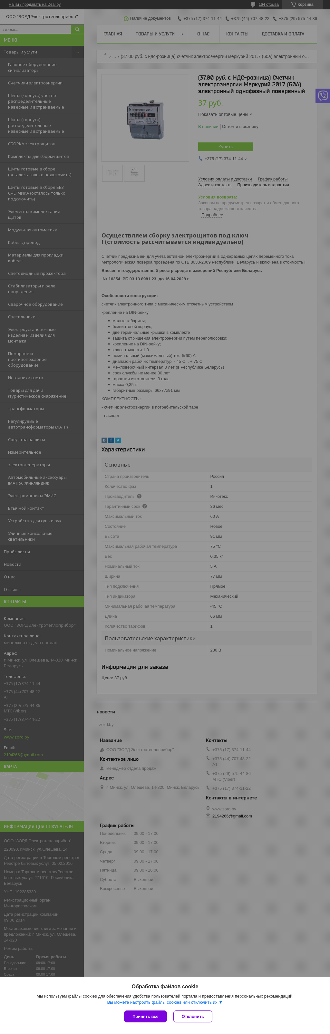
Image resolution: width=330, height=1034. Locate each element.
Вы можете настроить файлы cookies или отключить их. (162, 1002)
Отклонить (193, 1016)
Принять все (145, 1016)
